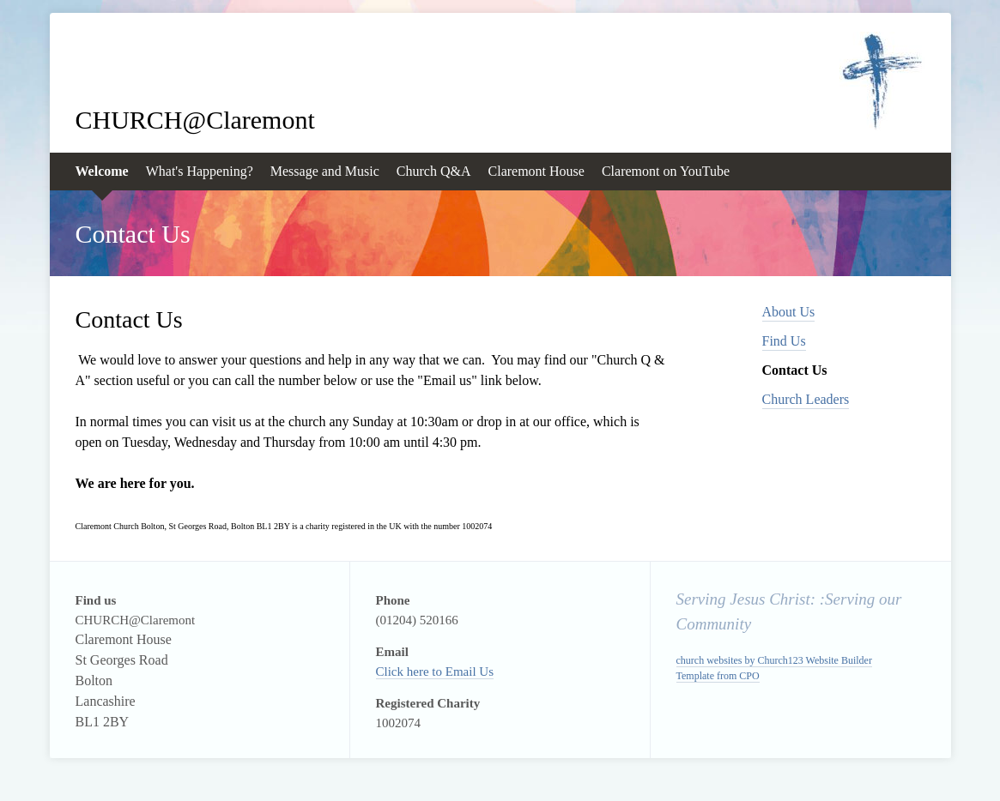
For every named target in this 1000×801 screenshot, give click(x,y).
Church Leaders (806, 399)
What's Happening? (199, 171)
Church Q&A (434, 171)
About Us (788, 311)
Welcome (102, 171)
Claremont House (536, 171)
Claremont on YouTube (666, 171)
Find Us (784, 341)
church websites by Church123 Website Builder (774, 660)
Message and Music (324, 171)
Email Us (469, 671)
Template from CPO (718, 676)
